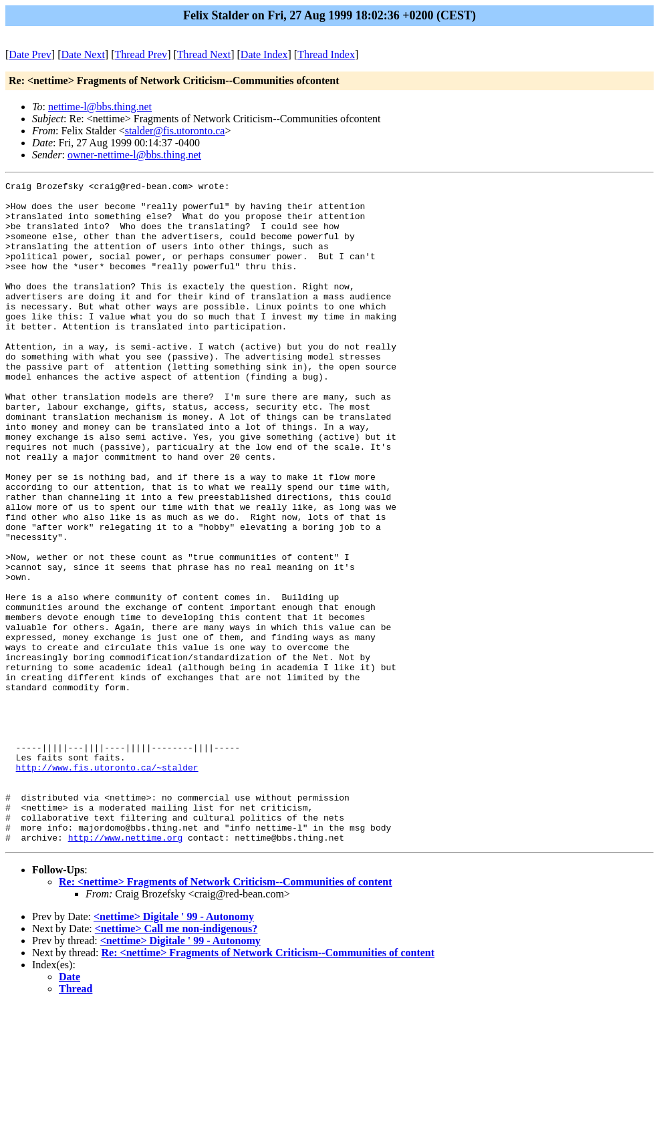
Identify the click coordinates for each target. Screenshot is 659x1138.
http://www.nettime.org (125, 970)
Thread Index (326, 54)
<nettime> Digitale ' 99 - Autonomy (174, 1048)
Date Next (83, 54)
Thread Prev (140, 54)
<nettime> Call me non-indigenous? (176, 1060)
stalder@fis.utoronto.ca (175, 130)
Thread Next (204, 54)
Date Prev (30, 54)
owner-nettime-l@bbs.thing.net (134, 154)
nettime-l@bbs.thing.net (100, 106)
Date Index (264, 54)
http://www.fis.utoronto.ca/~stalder (107, 885)
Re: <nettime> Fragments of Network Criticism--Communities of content (225, 1014)
